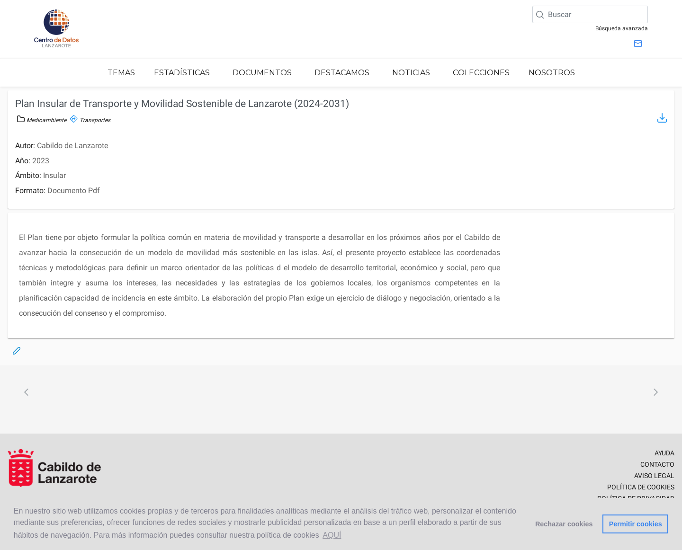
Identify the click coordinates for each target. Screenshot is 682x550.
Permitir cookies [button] (635, 524)
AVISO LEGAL (654, 475)
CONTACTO (657, 464)
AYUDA (664, 453)
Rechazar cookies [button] (564, 524)
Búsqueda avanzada (621, 28)
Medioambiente (41, 120)
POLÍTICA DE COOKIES (640, 487)
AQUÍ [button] (332, 535)
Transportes (90, 120)
